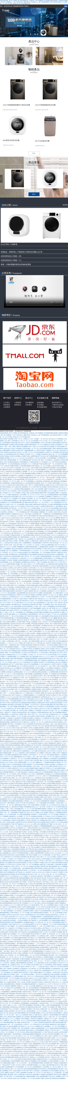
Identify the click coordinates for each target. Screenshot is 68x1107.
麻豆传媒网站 (21, 855)
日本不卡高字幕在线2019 (30, 701)
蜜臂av (40, 928)
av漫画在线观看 (19, 444)
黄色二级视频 (29, 710)
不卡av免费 (6, 710)
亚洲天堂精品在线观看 (46, 537)
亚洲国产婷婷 (26, 456)
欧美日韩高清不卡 (13, 918)
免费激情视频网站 (29, 695)
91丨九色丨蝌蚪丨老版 (53, 666)
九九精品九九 (5, 597)
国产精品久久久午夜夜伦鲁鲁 (30, 905)
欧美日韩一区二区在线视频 (46, 782)
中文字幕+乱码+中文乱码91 (13, 864)
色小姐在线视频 (54, 508)
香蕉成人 (26, 755)
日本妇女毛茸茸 (11, 627)
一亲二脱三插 (43, 439)
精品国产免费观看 (10, 986)
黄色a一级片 (49, 624)
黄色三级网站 (46, 689)
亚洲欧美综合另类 (49, 718)
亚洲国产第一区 (5, 464)
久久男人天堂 (39, 495)
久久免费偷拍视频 (10, 656)
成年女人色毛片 (13, 760)
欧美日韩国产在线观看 (7, 439)
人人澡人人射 (49, 1055)
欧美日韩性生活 (62, 498)
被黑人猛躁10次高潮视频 (20, 446)
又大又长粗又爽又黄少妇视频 (45, 446)
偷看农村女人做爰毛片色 (39, 541)
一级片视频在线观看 (15, 701)
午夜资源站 (27, 518)
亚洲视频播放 (25, 1003)
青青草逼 (22, 1007)
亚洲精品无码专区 (47, 625)
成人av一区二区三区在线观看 (30, 441)
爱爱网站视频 (24, 955)
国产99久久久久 (26, 508)
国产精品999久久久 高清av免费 (38, 652)
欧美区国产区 (63, 672)
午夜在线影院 (57, 810)
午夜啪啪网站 (26, 731)
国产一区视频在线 (45, 514)
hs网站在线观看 (61, 976)
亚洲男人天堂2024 (50, 1030)
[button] (1, 179)
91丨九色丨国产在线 (42, 714)
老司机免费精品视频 (27, 770)
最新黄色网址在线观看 (28, 785)
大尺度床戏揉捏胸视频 (21, 618)
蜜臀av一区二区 (16, 1063)
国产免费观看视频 (52, 456)
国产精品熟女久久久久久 (20, 679)
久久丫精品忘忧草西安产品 (32, 828)
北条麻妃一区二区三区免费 (18, 716)
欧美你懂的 (15, 496)
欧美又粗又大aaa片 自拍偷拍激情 (23, 914)
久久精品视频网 (44, 616)
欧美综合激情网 (27, 606)
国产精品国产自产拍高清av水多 (46, 897)
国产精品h (9, 541)
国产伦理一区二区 (58, 884)
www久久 (8, 518)
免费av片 (27, 439)
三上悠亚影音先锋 (8, 543)
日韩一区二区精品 (12, 531)
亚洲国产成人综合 (21, 564)
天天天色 (63, 918)
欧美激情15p (13, 475)
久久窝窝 (19, 861)
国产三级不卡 (29, 485)
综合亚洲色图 (38, 527)
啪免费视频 (7, 735)
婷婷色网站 (20, 637)
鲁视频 (30, 674)
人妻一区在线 (21, 982)
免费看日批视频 (5, 458)
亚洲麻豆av (8, 579)
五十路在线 (57, 670)
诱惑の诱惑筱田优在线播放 (47, 468)
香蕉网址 (41, 728)
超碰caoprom (50, 485)
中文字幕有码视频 (38, 764)
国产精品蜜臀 (10, 589)
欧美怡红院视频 (54, 793)
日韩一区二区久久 (6, 674)
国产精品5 (4, 625)
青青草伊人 (31, 458)
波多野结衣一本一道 (38, 500)
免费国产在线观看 (26, 1009)
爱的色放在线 (54, 616)
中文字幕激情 (22, 498)
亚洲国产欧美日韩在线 (32, 934)
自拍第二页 (4, 523)
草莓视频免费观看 (45, 988)
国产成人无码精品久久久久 (16, 625)
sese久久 (22, 514)
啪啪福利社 (12, 816)
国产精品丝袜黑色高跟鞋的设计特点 (48, 516)
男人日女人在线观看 (22, 951)
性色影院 (8, 604)
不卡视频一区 (49, 681)
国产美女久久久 (52, 1045)
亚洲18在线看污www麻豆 (43, 1040)
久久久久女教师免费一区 (57, 585)
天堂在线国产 (26, 589)
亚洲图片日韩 (63, 993)
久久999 (36, 450)
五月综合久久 (53, 439)
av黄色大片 (49, 452)
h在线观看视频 (23, 554)
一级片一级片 (7, 446)
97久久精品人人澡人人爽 (31, 756)
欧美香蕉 (52, 581)
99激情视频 (64, 666)
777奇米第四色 (48, 965)
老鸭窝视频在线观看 (31, 660)
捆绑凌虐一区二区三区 (25, 789)
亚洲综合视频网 (25, 959)
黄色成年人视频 (56, 552)
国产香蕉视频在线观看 (49, 629)
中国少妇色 (36, 1009)
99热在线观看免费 (21, 737)
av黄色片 (61, 560)
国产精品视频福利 (61, 641)
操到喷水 (44, 525)
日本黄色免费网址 (39, 452)
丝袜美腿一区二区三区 (22, 468)
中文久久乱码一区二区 (46, 441)
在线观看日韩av (6, 849)
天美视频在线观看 (35, 916)
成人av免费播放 (16, 668)
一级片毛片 (38, 974)
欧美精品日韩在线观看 (16, 783)
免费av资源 (38, 885)
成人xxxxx (22, 496)
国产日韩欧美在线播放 (34, 629)
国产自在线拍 (51, 541)
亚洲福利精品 (5, 970)
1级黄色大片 (57, 496)
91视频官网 (42, 670)
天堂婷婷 (2, 1009)
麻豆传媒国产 (37, 625)
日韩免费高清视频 (25, 466)
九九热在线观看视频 (35, 995)
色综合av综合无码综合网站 (16, 485)
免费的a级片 (35, 597)
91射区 (40, 600)
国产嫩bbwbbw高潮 (6, 469)
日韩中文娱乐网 (31, 1038)
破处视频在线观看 (30, 473)
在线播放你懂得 (52, 635)
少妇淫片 (26, 930)
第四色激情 (46, 481)
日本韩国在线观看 (28, 924)
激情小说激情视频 (61, 843)
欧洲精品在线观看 (5, 976)
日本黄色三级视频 (45, 450)
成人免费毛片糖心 (53, 631)
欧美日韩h (51, 529)
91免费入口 (63, 612)
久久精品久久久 (60, 868)
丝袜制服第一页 (51, 533)
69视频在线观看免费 (8, 787)
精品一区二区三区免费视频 (25, 481)
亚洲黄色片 (27, 687)
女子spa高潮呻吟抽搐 (27, 535)
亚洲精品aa (49, 774)
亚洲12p (37, 1053)
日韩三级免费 (45, 726)
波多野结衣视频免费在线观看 (27, 926)
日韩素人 (43, 1005)
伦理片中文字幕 (21, 803)
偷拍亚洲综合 (22, 970)
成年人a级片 (49, 1036)
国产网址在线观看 (5, 487)
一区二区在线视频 (44, 552)
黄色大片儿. (18, 683)
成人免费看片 (41, 753)
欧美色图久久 (25, 464)
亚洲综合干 (31, 737)
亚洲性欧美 (36, 520)
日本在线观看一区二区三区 (53, 539)
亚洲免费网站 (24, 462)
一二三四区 (38, 966)
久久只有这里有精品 (56, 720)
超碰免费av (36, 1074)
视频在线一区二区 (55, 889)
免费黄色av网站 (37, 689)
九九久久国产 (12, 570)
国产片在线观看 (42, 562)
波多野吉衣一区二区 (15, 583)
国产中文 (61, 978)
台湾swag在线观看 (19, 479)
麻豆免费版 (50, 803)
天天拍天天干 (4, 845)
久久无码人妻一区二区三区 (43, 922)
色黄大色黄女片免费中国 (27, 599)
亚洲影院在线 (13, 554)
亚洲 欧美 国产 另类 (37, 579)
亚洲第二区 (48, 728)
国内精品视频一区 (49, 593)
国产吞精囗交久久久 (55, 608)
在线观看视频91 (37, 543)
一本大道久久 (47, 961)
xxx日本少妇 (23, 458)
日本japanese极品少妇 (24, 552)
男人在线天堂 (47, 643)
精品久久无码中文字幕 (59, 489)
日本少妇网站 (6, 891)
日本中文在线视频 (27, 724)
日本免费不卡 (55, 589)
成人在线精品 (32, 712)
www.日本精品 (4, 905)
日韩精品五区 (63, 1020)
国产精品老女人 (20, 872)
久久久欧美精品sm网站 (53, 770)
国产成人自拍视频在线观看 (58, 712)
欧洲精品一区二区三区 (59, 679)
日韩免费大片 (16, 441)
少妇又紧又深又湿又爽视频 (9, 651)
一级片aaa (48, 477)
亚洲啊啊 (57, 518)
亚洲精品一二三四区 (19, 647)
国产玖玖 (24, 575)
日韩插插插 (35, 581)
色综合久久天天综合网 (17, 506)
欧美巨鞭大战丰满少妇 (54, 832)
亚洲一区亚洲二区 (47, 807)
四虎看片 (36, 845)
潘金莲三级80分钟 (17, 620)
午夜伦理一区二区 (54, 639)
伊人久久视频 (35, 812)
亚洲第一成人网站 (44, 701)
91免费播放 (38, 577)
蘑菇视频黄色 (18, 756)
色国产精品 (47, 939)
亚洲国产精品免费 (50, 976)
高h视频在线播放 (33, 768)
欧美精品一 (14, 920)
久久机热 (27, 820)
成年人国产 (31, 714)
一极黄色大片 (54, 995)
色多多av (58, 706)
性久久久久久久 (56, 970)
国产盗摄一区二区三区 (40, 747)
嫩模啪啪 (58, 782)
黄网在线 (17, 805)
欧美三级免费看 (57, 510)
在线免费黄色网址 (40, 683)
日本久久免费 (52, 491)
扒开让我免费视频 (32, 664)
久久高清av (4, 568)
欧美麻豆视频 (38, 612)
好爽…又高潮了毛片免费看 (54, 936)
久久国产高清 (47, 527)
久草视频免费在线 (40, 770)
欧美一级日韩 (4, 545)
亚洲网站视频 (6, 525)
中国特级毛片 (6, 939)
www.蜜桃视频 (34, 560)
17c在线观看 (38, 710)
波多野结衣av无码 (15, 452)
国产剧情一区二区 (22, 545)
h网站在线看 (29, 504)
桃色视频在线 (36, 697)
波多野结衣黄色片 (22, 870)
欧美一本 (3, 776)
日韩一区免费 (28, 520)
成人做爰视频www (5, 853)
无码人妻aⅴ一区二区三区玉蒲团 (27, 676)
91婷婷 (53, 444)
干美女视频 (7, 755)
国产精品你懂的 (58, 704)
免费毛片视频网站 (60, 903)
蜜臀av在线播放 (44, 585)
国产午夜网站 (18, 835)
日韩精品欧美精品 (38, 733)
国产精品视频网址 (36, 608)
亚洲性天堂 (7, 533)
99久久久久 (42, 637)
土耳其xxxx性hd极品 (14, 785)
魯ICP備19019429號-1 (45, 428)
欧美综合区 (23, 699)
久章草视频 (16, 809)
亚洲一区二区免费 (46, 483)
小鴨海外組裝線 (58, 405)
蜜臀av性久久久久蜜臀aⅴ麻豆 (25, 693)
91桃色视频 (29, 533)
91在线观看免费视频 (28, 668)
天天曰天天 (19, 787)
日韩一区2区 (9, 832)
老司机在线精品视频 (32, 585)
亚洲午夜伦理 (63, 616)
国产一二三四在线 (9, 693)
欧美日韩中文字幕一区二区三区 (36, 874)
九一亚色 (9, 980)
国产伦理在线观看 (42, 464)
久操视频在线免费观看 (30, 658)
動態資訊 (17, 405)
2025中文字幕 (20, 473)
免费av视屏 (35, 552)
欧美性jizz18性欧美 (37, 876)
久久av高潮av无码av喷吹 (56, 1059)
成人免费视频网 (28, 612)
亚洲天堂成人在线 (17, 518)
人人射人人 (30, 970)
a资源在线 (31, 574)
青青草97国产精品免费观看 (49, 866)
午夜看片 (3, 795)
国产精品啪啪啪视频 (37, 953)
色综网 (11, 444)
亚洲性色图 (57, 941)
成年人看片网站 (11, 961)
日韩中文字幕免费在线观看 (12, 608)
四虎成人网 (55, 527)
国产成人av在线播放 (17, 828)
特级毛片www (49, 853)
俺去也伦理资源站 (52, 487)
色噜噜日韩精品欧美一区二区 (33, 444)
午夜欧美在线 (8, 629)
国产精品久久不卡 (53, 562)
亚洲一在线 (32, 446)
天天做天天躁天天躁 (61, 485)
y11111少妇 (55, 450)
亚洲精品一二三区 (13, 512)
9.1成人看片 (50, 602)
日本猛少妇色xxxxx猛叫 (32, 506)
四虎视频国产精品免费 (32, 1005)
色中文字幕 (55, 658)
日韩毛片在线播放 (61, 581)
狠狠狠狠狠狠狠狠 (46, 556)
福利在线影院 (45, 520)
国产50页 (28, 849)
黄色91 (56, 1074)
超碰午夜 (43, 864)
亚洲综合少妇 (59, 691)
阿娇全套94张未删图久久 (57, 726)
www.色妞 (16, 697)
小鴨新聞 (17, 402)
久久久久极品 (50, 656)
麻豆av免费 (6, 658)
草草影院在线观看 (12, 687)
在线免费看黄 (16, 891)
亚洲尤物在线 (24, 691)
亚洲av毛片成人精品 (58, 805)
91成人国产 (3, 803)
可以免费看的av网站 (19, 469)
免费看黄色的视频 (16, 991)
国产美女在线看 (53, 597)
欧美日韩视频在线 (10, 595)
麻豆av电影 (10, 610)
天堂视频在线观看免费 (29, 984)
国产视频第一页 (27, 704)
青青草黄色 (11, 737)
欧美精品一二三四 (50, 733)
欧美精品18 (10, 672)
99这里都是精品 (15, 464)
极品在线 (49, 510)
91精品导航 (40, 963)
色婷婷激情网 (17, 749)
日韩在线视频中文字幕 (7, 824)
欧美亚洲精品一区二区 (40, 631)
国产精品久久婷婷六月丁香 (26, 966)
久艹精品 (5, 612)
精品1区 (60, 724)
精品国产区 (45, 498)
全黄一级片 (63, 658)
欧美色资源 (53, 498)
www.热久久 (6, 529)
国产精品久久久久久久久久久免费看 (21, 529)
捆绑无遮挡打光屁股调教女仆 (22, 751)
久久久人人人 (15, 458)
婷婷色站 (47, 570)
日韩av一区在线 (11, 999)
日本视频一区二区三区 (24, 816)
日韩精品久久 (50, 479)
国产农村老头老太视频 (7, 689)
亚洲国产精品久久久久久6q (54, 926)
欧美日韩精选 (54, 645)
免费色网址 (16, 720)
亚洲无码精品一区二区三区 (30, 448)
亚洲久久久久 (30, 778)
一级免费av (28, 625)
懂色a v (63, 770)
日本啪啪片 (11, 587)
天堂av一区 (33, 600)
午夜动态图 (34, 566)
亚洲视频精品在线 (29, 807)
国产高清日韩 (29, 479)
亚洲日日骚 (52, 795)
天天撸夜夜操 (61, 458)
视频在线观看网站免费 (40, 529)
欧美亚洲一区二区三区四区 (37, 666)
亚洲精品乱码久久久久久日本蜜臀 (20, 597)
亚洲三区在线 (16, 728)
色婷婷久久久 (57, 1036)
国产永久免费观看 (12, 550)
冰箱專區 (28, 405)
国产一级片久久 (17, 1015)
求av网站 (43, 783)
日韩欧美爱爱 (4, 714)
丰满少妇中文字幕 (31, 587)
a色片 (5, 462)
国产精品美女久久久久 (7, 489)
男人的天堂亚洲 (52, 837)
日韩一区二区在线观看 (17, 504)
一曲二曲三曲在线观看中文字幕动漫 (47, 870)
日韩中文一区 (28, 1024)
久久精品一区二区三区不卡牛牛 (37, 654)
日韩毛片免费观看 (51, 938)
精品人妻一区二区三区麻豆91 (22, 670)
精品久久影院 (22, 907)
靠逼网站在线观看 (36, 816)
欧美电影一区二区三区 (60, 543)
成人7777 (32, 683)
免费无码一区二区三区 (42, 720)
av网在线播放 (46, 859)
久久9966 (33, 464)
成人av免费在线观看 (10, 982)
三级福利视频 (6, 851)
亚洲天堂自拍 (21, 818)
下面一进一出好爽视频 (16, 612)
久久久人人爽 (41, 776)
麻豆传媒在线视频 (58, 1022)
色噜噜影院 (42, 533)
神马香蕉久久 (42, 945)
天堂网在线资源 (34, 462)
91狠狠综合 (46, 444)
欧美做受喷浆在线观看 (33, 483)
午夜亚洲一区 (35, 820)
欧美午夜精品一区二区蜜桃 (43, 839)
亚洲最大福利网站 (9, 1011)
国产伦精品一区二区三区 (52, 797)
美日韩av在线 (4, 701)
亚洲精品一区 (34, 936)
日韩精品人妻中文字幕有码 (35, 706)
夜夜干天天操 (43, 932)
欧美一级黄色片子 (6, 712)
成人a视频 (65, 968)
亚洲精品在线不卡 (27, 610)
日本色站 (62, 756)
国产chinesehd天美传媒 (51, 878)
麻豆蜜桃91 (8, 479)
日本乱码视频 (10, 527)
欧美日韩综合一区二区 (24, 730)
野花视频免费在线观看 (12, 1057)
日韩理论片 (19, 839)
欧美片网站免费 (21, 874)
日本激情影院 (12, 907)
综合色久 (48, 1057)
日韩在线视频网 (61, 468)
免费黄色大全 (40, 986)
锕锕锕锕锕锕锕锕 (46, 826)
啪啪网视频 (34, 758)
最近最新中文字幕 (20, 1070)
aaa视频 (35, 728)
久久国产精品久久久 (49, 861)
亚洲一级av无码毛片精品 (58, 604)
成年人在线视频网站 (49, 606)
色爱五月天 (44, 572)
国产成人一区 (20, 641)
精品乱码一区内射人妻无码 (32, 620)
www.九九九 (52, 525)
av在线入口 (62, 487)
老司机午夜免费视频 (57, 647)
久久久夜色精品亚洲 (37, 976)
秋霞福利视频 (16, 556)
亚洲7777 (13, 520)
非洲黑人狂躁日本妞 (54, 512)
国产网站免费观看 (52, 891)
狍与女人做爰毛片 (43, 1015)
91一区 (47, 589)
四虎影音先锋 (26, 991)
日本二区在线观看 (14, 562)
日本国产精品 (41, 949)
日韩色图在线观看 (23, 477)
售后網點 (40, 405)
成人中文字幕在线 (22, 666)
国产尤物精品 (42, 660)
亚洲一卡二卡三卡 (26, 809)
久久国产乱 (15, 599)
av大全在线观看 (38, 471)
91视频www (14, 514)
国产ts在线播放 (45, 1026)
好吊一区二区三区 (15, 731)
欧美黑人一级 (45, 645)
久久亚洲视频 (30, 843)
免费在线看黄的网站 (31, 547)
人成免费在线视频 (47, 957)
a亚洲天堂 (48, 1078)
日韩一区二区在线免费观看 (23, 581)
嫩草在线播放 (6, 514)
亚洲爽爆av (48, 496)
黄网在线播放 (22, 639)
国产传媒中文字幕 (26, 728)
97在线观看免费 (44, 793)
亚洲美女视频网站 (13, 945)
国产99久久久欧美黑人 (13, 1009)
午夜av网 (40, 643)
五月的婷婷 (21, 947)
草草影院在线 (16, 851)
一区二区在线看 (11, 572)
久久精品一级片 (37, 606)
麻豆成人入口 (64, 1070)
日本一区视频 (34, 439)
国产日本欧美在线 (5, 556)
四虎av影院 (63, 943)
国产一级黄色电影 (59, 579)
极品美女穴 (48, 664)
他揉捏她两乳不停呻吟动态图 (11, 450)
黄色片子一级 (9, 616)
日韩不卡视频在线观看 (52, 550)
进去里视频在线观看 (45, 448)
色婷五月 (64, 826)
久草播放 (17, 1018)
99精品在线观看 (42, 1020)
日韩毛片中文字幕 (34, 491)
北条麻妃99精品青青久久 (18, 483)
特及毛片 (7, 498)
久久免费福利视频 (53, 672)
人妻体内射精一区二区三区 (30, 837)
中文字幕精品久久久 (45, 462)
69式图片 (54, 830)
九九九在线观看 (28, 539)
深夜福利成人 (55, 914)
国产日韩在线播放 (32, 512)
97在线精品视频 (22, 572)
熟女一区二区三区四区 (42, 502)
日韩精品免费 (16, 868)
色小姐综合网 (58, 625)
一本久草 (65, 782)
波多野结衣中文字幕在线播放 (49, 560)
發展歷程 (6, 405)
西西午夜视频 (5, 456)
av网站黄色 (47, 722)
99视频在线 (43, 820)
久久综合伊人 (58, 853)
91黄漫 (40, 982)
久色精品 (9, 718)
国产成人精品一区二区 (35, 961)
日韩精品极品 (12, 523)
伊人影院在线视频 (13, 847)
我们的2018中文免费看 (36, 593)
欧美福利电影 (13, 932)
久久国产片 (42, 837)
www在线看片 (31, 716)
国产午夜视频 (12, 1028)
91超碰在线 (14, 558)
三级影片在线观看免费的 (60, 521)
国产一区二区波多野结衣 (56, 464)
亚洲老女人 (41, 743)
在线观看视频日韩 (40, 574)
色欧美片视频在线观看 (12, 466)
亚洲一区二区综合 (34, 545)
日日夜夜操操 (43, 618)
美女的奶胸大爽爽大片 (54, 493)
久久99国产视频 (20, 622)
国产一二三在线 (32, 1022)
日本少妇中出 (10, 468)
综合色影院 (3, 537)
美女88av (7, 506)
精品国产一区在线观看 (7, 577)
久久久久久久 (4, 583)
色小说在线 (47, 849)
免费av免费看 (10, 622)
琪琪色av (5, 760)
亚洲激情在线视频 (9, 943)
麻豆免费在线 (55, 481)
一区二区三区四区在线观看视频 (38, 955)
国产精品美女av (25, 600)
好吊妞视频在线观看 (35, 691)
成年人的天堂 (61, 1044)
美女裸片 (13, 624)
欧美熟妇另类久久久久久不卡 (51, 633)
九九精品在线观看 (53, 1061)
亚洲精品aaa (14, 1007)
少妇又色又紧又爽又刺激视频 (51, 1034)
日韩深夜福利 (17, 832)
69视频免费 (60, 820)
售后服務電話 (42, 407)
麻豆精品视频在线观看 (61, 583)
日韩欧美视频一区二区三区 (40, 508)
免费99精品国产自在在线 (38, 456)
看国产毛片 (14, 585)
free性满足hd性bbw (49, 554)
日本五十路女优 (43, 622)
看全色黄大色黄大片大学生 (24, 993)
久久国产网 (32, 870)
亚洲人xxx (27, 941)
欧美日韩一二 (60, 1051)
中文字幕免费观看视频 (15, 502)
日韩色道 (8, 471)
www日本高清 (51, 751)
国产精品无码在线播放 (59, 462)
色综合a (11, 1013)
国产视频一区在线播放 (43, 604)
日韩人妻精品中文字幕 (31, 637)
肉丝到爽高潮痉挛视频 (17, 743)
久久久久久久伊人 (40, 479)
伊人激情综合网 (9, 581)
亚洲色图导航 (4, 664)
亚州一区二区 (56, 716)
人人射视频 (37, 454)
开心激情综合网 (39, 539)
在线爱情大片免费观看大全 (26, 475)
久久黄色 (13, 766)
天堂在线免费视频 (52, 991)
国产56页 (36, 704)
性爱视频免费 (45, 801)
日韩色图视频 (8, 647)
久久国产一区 (44, 597)
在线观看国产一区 (61, 554)
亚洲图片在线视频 (51, 789)
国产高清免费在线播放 (34, 1013)
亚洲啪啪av (41, 624)
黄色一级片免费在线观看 (32, 641)
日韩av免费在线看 (24, 830)
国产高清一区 (18, 1020)
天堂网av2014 (37, 1024)
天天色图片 (24, 1044)
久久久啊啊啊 (4, 816)
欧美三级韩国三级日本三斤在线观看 (36, 591)
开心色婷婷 (6, 716)
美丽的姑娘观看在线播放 (55, 1053)
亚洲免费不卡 (60, 444)
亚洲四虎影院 (44, 947)
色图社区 (13, 758)
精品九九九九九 (18, 662)
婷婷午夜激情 (60, 845)
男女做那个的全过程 (6, 780)
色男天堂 (9, 914)
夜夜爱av (17, 1003)
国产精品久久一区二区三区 (38, 755)
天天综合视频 (4, 901)
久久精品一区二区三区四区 (51, 835)
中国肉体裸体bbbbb (43, 712)
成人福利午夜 (53, 893)
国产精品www (58, 441)
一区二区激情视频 (55, 502)
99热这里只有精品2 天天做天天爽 (19, 1001)
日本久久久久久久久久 (30, 735)
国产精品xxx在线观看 (32, 514)
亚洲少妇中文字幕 (17, 735)
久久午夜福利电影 (21, 614)
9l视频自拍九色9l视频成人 (58, 801)
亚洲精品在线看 (15, 535)
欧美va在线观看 (54, 612)
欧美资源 (64, 832)
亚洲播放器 (23, 512)
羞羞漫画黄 (46, 970)
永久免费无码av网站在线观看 (55, 564)
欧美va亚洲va (13, 639)
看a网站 (44, 930)
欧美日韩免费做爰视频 (54, 1005)
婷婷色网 (43, 990)
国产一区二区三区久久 (17, 660)
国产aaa (33, 878)
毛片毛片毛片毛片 (21, 1011)
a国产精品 (48, 1042)
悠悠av (42, 523)
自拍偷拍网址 (47, 577)
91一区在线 (61, 837)
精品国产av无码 (31, 872)
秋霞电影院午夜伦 (17, 755)
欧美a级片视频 (29, 510)
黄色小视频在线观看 (41, 651)
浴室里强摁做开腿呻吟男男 (38, 493)
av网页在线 (14, 703)
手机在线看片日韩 (36, 965)
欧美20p (54, 939)
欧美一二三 (19, 726)
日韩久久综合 (52, 820)
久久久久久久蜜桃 (13, 600)
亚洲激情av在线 (40, 778)
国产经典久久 (54, 599)
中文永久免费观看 (27, 749)
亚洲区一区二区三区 (47, 518)
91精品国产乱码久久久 (16, 649)
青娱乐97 (64, 624)
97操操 (47, 872)
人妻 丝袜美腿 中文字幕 (54, 587)
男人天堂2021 (42, 587)
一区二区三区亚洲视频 (56, 912)
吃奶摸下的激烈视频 (18, 820)
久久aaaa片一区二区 (37, 550)
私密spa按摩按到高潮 (44, 658)
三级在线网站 (35, 583)
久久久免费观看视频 (36, 558)
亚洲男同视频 (10, 564)
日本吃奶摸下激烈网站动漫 (25, 799)
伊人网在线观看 (60, 446)
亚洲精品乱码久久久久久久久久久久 (40, 677)
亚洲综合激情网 (27, 764)
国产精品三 (24, 805)
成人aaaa (30, 733)
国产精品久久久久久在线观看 (35, 496)
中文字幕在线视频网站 (51, 531)
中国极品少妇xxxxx (45, 862)
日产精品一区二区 (9, 473)
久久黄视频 (13, 498)
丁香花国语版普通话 (24, 550)
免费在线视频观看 (46, 521)
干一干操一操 (41, 926)
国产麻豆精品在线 (33, 889)
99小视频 (17, 1022)
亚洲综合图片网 (15, 442)
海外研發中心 (57, 402)
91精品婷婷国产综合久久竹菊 (20, 633)
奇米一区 (11, 1070)
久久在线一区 (34, 537)
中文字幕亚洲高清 (39, 564)
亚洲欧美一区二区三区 (43, 473)
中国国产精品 (32, 795)
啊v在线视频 (25, 521)
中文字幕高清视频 (15, 764)
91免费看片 (40, 1018)
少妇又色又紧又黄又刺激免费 (19, 880)
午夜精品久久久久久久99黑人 (20, 1045)
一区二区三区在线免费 (24, 758)
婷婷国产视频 (39, 668)
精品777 (37, 911)
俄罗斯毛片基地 (48, 543)
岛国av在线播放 (5, 676)
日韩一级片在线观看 (37, 489)
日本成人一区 (13, 826)
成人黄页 (8, 441)
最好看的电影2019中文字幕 (55, 1065)
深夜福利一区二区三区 (38, 589)
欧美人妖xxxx (26, 525)
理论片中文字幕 (60, 545)
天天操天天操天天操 (41, 475)
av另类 (53, 466)
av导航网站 (59, 764)
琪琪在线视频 (21, 631)
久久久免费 (49, 1028)
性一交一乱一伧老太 (12, 691)
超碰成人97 (58, 741)
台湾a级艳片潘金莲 (41, 635)
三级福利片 (11, 928)
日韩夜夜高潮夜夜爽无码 (48, 847)
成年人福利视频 (21, 1072)
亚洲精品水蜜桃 (39, 797)
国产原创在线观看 (58, 620)
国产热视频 (57, 1047)
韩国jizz (32, 1057)
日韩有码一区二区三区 (9, 552)
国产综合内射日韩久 (36, 882)
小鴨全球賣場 (57, 407)
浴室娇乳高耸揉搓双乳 (47, 1001)
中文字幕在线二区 (33, 968)
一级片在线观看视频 (34, 572)
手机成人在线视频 (16, 448)
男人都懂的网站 (55, 708)
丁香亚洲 (33, 1018)
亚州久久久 (19, 520)
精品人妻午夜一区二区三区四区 (30, 556)
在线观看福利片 (36, 959)
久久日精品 (8, 768)
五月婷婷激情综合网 (10, 454)
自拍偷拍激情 (45, 828)
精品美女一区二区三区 (7, 681)
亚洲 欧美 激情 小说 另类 (41, 760)
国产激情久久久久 (25, 918)
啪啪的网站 (63, 1063)
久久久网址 (29, 631)
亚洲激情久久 (58, 876)
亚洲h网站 (45, 454)
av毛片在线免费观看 (39, 789)
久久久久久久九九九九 (44, 647)
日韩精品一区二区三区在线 (32, 801)
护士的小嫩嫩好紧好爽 (55, 618)
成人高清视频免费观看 (51, 495)
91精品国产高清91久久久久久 (54, 953)
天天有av (52, 566)
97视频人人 (11, 839)
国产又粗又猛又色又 (6, 751)
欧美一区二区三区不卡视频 (21, 1042)
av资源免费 (53, 758)
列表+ (34, 153)
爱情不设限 (58, 880)
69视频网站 (21, 547)
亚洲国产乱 (3, 876)
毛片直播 (34, 751)
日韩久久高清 (13, 762)
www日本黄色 (51, 731)
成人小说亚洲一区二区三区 (35, 722)
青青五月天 (17, 610)
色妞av (36, 533)
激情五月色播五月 (52, 930)
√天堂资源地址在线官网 (28, 604)
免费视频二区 (43, 512)
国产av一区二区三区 (53, 851)
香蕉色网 (58, 864)
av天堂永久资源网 (6, 834)
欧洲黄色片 (5, 924)
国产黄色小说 (4, 1026)
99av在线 (29, 1074)
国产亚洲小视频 (5, 585)
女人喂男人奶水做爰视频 (54, 469)
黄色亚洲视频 (13, 1026)
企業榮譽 (6, 407)
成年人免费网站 (44, 758)
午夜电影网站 (4, 1030)
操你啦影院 (62, 597)
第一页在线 (59, 637)
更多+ (34, 194)
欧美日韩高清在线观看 (20, 862)
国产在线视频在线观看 (33, 990)
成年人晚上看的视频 (32, 656)
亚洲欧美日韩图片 (28, 911)
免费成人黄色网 (63, 595)
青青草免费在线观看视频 (12, 745)
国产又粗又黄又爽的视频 (7, 614)
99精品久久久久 (49, 1018)
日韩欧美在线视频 (46, 810)
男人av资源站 (12, 491)
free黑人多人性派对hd (30, 928)
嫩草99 (36, 504)
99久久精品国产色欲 (60, 699)
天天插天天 (50, 683)
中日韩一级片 (24, 677)
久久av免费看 (48, 668)
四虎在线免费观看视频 (30, 1069)
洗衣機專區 (29, 402)
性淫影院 (60, 635)
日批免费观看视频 (56, 514)
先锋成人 (51, 880)
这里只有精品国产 (6, 959)
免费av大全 (42, 1051)
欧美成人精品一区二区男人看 (21, 579)
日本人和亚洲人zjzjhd (10, 1078)
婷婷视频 (39, 595)
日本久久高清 (25, 442)
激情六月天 (4, 1051)
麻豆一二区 (19, 974)
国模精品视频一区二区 (15, 460)
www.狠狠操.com (57, 677)
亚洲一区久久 (19, 439)
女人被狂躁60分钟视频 (24, 500)
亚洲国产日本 (30, 469)
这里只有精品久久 (5, 606)
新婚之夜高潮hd (6, 668)
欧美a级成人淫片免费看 (31, 662)
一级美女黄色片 (60, 803)
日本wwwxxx (40, 909)
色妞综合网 (7, 496)
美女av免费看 (35, 847)
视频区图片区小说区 (52, 949)
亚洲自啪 (24, 1022)
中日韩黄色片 (6, 633)
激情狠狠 (25, 487)
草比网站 (13, 710)
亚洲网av (58, 683)
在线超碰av (22, 585)
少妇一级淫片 (39, 939)
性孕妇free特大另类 (19, 780)
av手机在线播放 (19, 616)
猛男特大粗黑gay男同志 (20, 712)
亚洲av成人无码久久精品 (60, 839)
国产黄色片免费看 (31, 855)
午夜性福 (51, 652)
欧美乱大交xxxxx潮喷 (31, 708)
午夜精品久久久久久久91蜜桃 (11, 493)
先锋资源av (22, 1074)
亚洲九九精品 (17, 953)
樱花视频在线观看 (40, 851)
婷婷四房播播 (54, 1015)
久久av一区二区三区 (28, 1036)
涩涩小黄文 (26, 812)
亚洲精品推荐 (41, 703)
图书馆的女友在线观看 (15, 704)
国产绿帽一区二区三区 (42, 737)
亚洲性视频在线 (32, 945)
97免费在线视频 (34, 523)
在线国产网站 (4, 783)
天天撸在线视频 (16, 939)
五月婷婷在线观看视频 (54, 504)
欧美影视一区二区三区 (7, 957)
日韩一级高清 (19, 539)
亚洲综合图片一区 (58, 911)
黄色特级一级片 (11, 885)
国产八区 (27, 743)
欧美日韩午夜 (17, 903)
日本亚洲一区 (29, 454)
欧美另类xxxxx (12, 477)
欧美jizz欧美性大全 (53, 907)
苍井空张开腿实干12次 (55, 654)
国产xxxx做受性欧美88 (25, 826)
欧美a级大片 (60, 861)
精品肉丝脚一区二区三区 (37, 477)
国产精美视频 (61, 568)
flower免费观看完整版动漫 (31, 741)
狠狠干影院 (52, 641)
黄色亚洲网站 (12, 593)
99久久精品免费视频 (10, 666)
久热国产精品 (37, 895)
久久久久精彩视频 (62, 847)
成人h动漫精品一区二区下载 (16, 934)
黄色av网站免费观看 (16, 658)
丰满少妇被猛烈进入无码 (20, 674)
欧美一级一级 (33, 888)
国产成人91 (44, 641)
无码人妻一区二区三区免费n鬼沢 (56, 874)
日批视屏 (13, 870)
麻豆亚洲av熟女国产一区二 (29, 891)
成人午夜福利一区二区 (12, 955)
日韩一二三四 (5, 520)
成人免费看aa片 (38, 762)
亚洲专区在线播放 (15, 456)
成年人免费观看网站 (25, 543)
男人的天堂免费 (41, 458)
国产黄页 (22, 1005)
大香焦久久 (59, 629)
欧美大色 (45, 608)
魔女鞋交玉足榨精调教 (37, 531)
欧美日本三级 (4, 1013)
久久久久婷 (14, 635)
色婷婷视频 (37, 799)
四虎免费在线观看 (60, 529)
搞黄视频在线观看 (23, 635)
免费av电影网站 (44, 566)
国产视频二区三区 (21, 776)
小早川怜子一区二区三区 (39, 991)
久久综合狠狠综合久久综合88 (58, 687)
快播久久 (28, 541)
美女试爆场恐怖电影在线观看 (27, 703)
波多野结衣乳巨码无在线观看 (32, 548)
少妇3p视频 (11, 726)
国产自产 (12, 664)
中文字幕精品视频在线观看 (8, 500)
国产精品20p (12, 637)
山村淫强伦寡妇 (26, 566)
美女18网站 (51, 651)
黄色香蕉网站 (47, 558)
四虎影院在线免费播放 (54, 818)
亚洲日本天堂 (39, 535)
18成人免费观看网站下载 (36, 1044)
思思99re (6, 452)
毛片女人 (46, 1017)
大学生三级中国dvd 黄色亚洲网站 (51, 442)
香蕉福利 (18, 984)
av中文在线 (3, 995)
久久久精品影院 (43, 888)
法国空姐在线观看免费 (28, 720)
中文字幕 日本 (35, 726)
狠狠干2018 (47, 489)
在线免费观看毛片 (33, 614)
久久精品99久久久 (61, 535)
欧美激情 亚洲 (16, 604)
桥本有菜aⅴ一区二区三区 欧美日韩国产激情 (43, 568)
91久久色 (7, 731)
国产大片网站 (51, 574)
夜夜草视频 (56, 483)
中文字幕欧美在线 (24, 980)
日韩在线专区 (17, 837)
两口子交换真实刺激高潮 (24, 645)
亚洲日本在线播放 (22, 570)
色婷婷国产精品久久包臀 (15, 930)
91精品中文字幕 (56, 695)
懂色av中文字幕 (5, 660)
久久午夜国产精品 (35, 930)
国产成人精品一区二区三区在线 (54, 986)
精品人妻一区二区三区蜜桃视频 (58, 454)
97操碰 (20, 812)
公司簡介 (6, 402)
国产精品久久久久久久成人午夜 (26, 602)
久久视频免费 (20, 527)
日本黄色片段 (47, 600)
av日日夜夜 (30, 885)
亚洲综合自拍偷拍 (34, 866)
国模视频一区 (55, 988)
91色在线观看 (32, 554)
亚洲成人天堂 (13, 568)
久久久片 (9, 697)
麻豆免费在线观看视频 (16, 801)
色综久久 (42, 656)
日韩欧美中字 (8, 857)
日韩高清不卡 (32, 776)
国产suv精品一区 (6, 868)
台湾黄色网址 (10, 641)
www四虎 (34, 743)
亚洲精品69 (61, 547)
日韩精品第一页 (60, 1072)
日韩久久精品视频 (58, 990)
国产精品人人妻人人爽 (49, 610)
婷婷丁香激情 (54, 520)
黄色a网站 (44, 491)
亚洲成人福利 (63, 1049)
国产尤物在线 (5, 793)
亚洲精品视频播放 (24, 489)
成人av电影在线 (17, 487)
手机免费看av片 (43, 735)
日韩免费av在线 (24, 793)
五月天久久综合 (11, 730)
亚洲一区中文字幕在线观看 (28, 516)
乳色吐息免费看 (16, 471)
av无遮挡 (36, 1049)
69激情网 (24, 629)
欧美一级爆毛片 (36, 525)
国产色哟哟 (20, 454)
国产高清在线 (12, 843)
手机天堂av (38, 787)
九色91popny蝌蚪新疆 (47, 545)
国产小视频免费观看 (27, 450)
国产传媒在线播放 (33, 805)
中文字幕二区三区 (27, 452)
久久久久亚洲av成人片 (12, 516)
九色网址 (46, 982)
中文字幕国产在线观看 (55, 932)
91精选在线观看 (21, 587)
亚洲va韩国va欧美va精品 (36, 570)
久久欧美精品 (38, 481)
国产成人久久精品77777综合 (48, 614)
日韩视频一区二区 (27, 471)
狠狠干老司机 (28, 649)
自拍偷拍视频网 (35, 442)
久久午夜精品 (47, 972)
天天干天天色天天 (54, 984)
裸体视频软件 (22, 706)
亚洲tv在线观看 (55, 974)
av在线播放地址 (56, 968)
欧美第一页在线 (27, 832)
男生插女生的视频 (59, 500)
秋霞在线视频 (16, 575)
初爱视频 (60, 439)
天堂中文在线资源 (23, 491)
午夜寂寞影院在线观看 (18, 849)
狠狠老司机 (27, 783)
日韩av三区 (3, 945)
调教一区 (8, 652)
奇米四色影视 (31, 575)
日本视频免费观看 (5, 599)
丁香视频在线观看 (49, 762)
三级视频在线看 (43, 547)
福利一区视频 (56, 477)
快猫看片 (45, 885)
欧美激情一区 (31, 963)
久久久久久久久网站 (57, 570)
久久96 (41, 664)
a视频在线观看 (48, 579)
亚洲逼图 (21, 687)
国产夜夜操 (45, 1024)
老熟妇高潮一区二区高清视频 (9, 574)
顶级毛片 (60, 743)
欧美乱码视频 (57, 643)
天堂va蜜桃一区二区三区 (27, 495)
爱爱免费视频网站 (24, 878)
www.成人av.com (5, 770)
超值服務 (40, 402)
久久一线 (38, 807)
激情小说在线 (64, 793)
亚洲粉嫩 (38, 843)
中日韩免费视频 (51, 458)
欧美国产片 (46, 595)
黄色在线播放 (63, 456)
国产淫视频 (14, 706)
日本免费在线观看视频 (60, 774)
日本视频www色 (22, 884)
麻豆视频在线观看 (40, 510)
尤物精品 (42, 936)
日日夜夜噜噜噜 (49, 706)
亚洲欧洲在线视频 (29, 791)
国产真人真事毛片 (23, 568)
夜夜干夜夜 (32, 949)
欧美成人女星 (21, 843)
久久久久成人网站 (27, 845)
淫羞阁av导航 (32, 639)
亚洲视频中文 (34, 1051)
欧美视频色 (18, 988)
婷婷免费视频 (14, 793)
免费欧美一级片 (9, 1020)
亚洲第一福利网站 (19, 541)
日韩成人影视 (25, 493)
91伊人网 (6, 1017)
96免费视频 (6, 483)
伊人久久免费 (7, 495)
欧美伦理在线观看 (57, 862)
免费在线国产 (59, 593)
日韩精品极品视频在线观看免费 (51, 745)
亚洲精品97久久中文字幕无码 (56, 591)
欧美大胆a (60, 780)
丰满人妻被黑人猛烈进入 (47, 812)
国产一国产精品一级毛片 (7, 951)
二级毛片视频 (34, 468)
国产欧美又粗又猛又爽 (55, 475)
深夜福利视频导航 (34, 521)
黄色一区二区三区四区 (10, 774)
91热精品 (40, 554)
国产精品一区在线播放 (45, 460)
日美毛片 (7, 743)
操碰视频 (46, 612)
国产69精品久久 (34, 920)
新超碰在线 (15, 495)
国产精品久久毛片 (23, 523)
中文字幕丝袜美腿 (16, 797)
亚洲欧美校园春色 (13, 462)
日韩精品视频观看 (31, 780)
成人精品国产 (57, 556)
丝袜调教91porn (26, 562)
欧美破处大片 (49, 500)
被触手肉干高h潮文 (45, 768)
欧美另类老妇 (38, 724)
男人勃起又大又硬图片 (57, 872)
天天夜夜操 (19, 928)
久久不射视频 (57, 558)
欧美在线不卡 (20, 591)
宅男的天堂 (20, 595)
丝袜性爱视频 (16, 652)
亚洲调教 (56, 452)
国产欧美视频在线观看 (12, 899)
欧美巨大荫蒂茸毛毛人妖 (27, 899)
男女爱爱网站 (8, 1042)
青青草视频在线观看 (8, 591)
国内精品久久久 (52, 780)
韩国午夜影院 (40, 716)
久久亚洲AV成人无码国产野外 (18, 714)
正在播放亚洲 (5, 841)
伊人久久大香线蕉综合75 (39, 731)
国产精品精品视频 (60, 924)
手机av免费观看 (56, 859)
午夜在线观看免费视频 (7, 618)
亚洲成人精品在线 (29, 1053)
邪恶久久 (34, 562)
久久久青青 (16, 566)
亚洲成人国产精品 (48, 868)
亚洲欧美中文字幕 (46, 679)
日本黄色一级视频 (14, 521)
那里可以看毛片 (41, 575)
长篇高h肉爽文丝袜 (62, 566)
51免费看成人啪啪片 (39, 649)
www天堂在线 (24, 978)
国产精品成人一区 (14, 508)
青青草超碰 (30, 577)
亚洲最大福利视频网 (47, 1074)
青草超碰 (34, 624)
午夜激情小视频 (39, 693)
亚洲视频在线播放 (42, 795)
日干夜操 (13, 631)
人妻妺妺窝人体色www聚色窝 (27, 753)
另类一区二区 (54, 980)
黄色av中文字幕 (52, 747)
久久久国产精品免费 (47, 583)
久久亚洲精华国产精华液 (43, 695)
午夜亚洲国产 (50, 864)
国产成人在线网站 (61, 662)
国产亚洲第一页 (24, 882)
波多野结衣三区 (23, 739)
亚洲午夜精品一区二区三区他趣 (41, 466)
